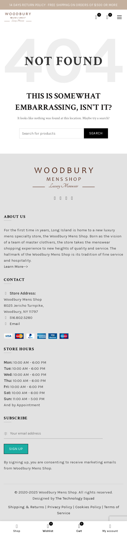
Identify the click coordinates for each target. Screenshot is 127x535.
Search (96, 133)
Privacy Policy (60, 507)
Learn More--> (16, 266)
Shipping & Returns (26, 507)
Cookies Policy (88, 507)
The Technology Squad (75, 498)
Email (15, 323)
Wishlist (98, 15)
